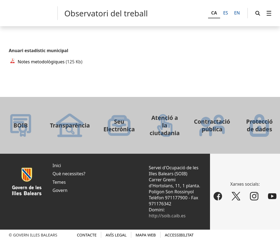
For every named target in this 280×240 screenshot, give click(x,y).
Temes (59, 182)
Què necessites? (68, 174)
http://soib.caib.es (167, 216)
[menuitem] (269, 13)
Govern (60, 190)
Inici (56, 165)
